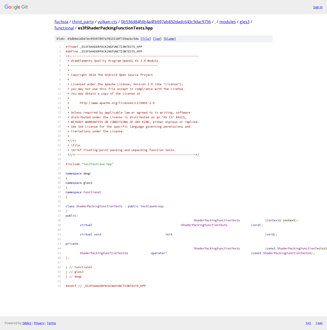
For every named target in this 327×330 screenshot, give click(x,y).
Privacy (39, 323)
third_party (83, 21)
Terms (51, 323)
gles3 (245, 21)
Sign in (318, 7)
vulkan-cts (107, 21)
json (319, 323)
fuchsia (61, 21)
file (145, 39)
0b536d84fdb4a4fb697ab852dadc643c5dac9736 (166, 21)
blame (169, 39)
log (157, 39)
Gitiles (26, 323)
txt (308, 323)
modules (227, 21)
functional (64, 28)
